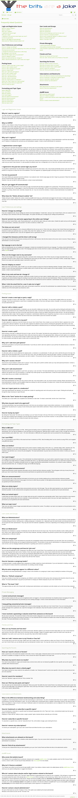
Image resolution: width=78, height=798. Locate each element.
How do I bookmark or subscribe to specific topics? (52, 77)
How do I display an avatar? (9, 56)
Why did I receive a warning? (9, 78)
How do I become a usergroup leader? (49, 34)
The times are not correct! (8, 50)
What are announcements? (8, 98)
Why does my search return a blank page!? (50, 66)
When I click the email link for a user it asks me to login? (16, 59)
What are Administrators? (46, 28)
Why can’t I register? (7, 31)
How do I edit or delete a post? (9, 67)
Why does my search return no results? (49, 65)
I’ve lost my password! (7, 37)
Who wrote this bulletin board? (47, 94)
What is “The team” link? (46, 39)
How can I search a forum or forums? (49, 63)
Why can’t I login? (6, 34)
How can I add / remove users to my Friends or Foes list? (54, 57)
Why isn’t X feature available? (47, 95)
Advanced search (75, 15)
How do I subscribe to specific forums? (49, 79)
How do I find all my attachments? (48, 88)
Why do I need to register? (8, 28)
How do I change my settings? (9, 47)
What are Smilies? (6, 93)
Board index (6, 18)
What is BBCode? (6, 90)
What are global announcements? (10, 96)
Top (75, 120)
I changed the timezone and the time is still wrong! (14, 51)
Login (10, 15)
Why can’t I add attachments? (9, 76)
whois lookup (30, 777)
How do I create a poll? (7, 70)
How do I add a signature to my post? (11, 68)
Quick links (4, 13)
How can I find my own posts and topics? (50, 70)
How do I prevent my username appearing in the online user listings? (19, 48)
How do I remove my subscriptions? (48, 80)
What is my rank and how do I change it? (12, 58)
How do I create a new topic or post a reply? (13, 65)
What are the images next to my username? (13, 54)
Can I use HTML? (6, 92)
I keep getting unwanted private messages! (50, 47)
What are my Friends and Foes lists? (49, 56)
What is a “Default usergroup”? (47, 37)
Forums (10, 12)
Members (19, 12)
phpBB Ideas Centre (69, 767)
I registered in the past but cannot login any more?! (14, 36)
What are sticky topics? (7, 99)
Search (4, 15)
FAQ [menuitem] (72, 13)
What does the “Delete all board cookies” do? (13, 41)
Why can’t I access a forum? (9, 75)
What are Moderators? (45, 30)
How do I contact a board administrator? (50, 100)
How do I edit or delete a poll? (9, 73)
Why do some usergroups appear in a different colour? (53, 36)
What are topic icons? (7, 103)
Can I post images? (6, 95)
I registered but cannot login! (9, 33)
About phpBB (37, 760)
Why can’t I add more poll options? (10, 71)
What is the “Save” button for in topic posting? (13, 81)
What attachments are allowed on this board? (51, 86)
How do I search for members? (47, 68)
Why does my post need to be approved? (12, 82)
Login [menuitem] (75, 13)
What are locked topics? (8, 101)
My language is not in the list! (9, 53)
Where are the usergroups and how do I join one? (52, 33)
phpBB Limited (43, 759)
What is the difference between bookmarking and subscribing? (55, 76)
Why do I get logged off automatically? (11, 39)
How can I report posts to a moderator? (11, 79)
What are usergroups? (45, 31)
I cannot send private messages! (48, 45)
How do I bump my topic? (8, 84)
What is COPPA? (6, 30)
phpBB (6, 250)
